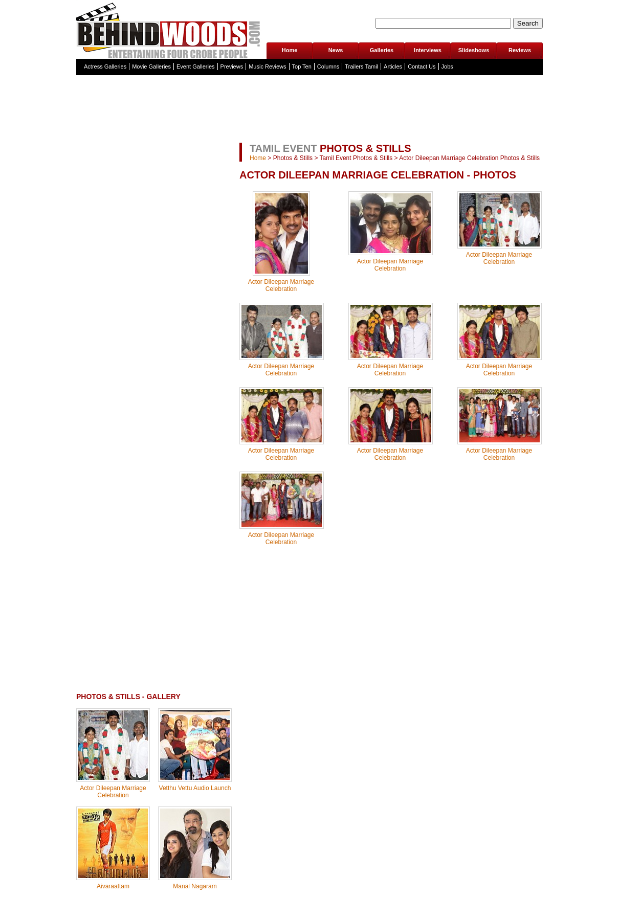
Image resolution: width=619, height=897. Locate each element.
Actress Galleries (105, 66)
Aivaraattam (113, 886)
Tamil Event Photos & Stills (356, 158)
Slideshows (474, 50)
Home (290, 50)
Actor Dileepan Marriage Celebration (113, 791)
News (335, 50)
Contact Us (421, 66)
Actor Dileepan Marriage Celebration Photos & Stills (469, 158)
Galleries (381, 50)
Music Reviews (267, 66)
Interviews (427, 50)
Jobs (447, 66)
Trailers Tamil (361, 66)
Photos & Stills (293, 158)
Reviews (520, 50)
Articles (393, 66)
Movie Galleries (151, 66)
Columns (328, 66)
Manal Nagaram (194, 886)
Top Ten (302, 66)
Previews (232, 66)
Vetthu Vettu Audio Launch (195, 788)
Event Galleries (195, 66)
